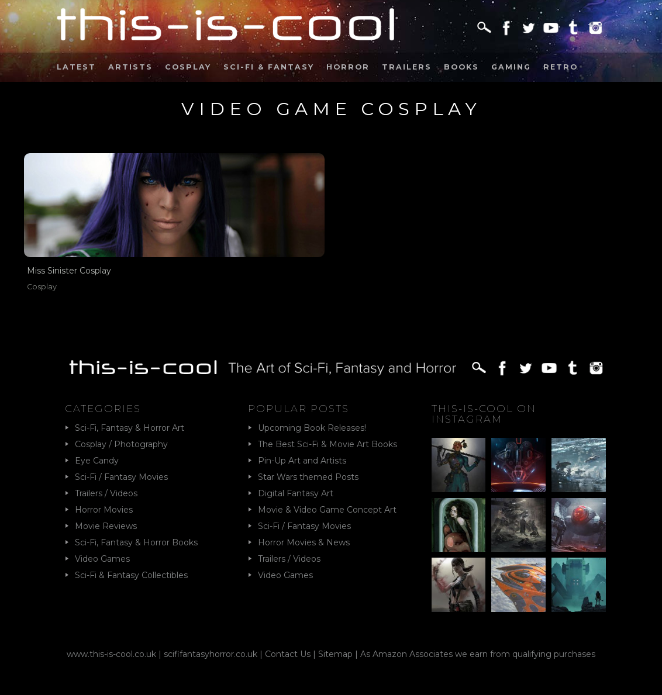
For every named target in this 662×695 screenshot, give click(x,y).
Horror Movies (104, 509)
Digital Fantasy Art (295, 493)
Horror (348, 67)
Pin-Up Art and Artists (302, 460)
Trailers (407, 67)
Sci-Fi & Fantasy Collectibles (131, 575)
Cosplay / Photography (121, 444)
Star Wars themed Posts (308, 477)
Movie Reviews (106, 526)
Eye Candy (97, 460)
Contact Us (288, 654)
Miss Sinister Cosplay (69, 270)
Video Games (102, 559)
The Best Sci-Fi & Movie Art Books (327, 444)
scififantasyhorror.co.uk (210, 654)
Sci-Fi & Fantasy (268, 67)
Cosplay (188, 67)
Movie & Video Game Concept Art (327, 509)
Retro (560, 67)
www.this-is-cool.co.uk (111, 654)
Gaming (511, 67)
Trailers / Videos (106, 493)
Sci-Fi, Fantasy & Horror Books (136, 542)
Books (461, 67)
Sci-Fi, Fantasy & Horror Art (129, 428)
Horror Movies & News (304, 542)
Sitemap (335, 654)
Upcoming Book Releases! (312, 428)
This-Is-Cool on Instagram (484, 414)
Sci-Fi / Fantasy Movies (121, 477)
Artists (130, 67)
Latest (76, 67)
